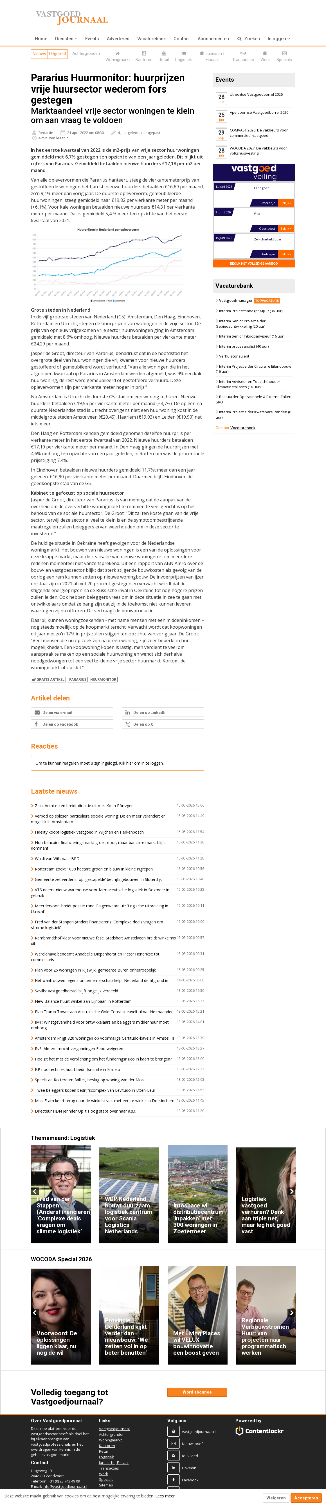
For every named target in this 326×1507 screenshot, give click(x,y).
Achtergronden (112, 1434)
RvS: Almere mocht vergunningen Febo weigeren (79, 1048)
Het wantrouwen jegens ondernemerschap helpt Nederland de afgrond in (101, 980)
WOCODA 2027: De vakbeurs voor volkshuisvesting (258, 151)
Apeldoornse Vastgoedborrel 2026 (259, 112)
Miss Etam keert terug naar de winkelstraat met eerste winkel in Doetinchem (104, 1100)
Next (291, 1191)
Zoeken (248, 38)
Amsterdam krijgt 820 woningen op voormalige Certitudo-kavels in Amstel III (104, 1038)
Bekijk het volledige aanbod (254, 263)
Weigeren (276, 1498)
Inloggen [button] (279, 38)
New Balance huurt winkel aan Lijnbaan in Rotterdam (83, 1001)
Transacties (109, 1468)
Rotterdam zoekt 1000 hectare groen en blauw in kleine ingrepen (94, 869)
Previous (35, 1191)
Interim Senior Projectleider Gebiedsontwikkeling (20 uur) (241, 323)
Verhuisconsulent (234, 356)
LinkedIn (189, 1467)
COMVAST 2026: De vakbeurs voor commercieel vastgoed (259, 133)
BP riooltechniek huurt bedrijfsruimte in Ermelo (77, 1069)
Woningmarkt (110, 1440)
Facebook (190, 1480)
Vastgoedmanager (249, 300)
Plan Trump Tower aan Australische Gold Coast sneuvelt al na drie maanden (104, 1011)
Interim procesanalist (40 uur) (244, 346)
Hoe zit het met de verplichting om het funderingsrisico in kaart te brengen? (104, 1059)
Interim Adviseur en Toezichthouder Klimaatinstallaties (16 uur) (248, 384)
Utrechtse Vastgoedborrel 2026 (256, 94)
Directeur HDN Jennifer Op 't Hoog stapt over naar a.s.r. (85, 1111)
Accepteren (306, 1498)
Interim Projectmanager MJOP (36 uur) (250, 311)
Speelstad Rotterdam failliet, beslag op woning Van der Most (90, 1079)
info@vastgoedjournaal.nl (65, 1486)
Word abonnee (197, 1392)
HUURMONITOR (103, 679)
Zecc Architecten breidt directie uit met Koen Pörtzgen (84, 805)
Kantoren (107, 1445)
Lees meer (165, 1496)
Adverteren (118, 38)
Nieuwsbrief (192, 1443)
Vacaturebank (151, 38)
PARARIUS (77, 679)
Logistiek (106, 1456)
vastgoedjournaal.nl (199, 1431)
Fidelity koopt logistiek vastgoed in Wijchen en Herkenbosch (89, 832)
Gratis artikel (48, 679)
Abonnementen (213, 38)
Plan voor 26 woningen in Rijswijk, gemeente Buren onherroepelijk (95, 970)
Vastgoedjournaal (114, 1428)
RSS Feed (190, 1455)
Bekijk (286, 203)
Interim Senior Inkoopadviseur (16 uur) (251, 336)
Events (92, 38)
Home (41, 38)
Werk (103, 1473)
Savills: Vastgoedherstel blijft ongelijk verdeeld (76, 990)
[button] (66, 39)
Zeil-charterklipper (267, 239)
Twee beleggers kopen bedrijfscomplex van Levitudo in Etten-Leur (95, 1090)
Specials (106, 1479)
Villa (257, 213)
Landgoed (261, 188)
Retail (104, 1451)
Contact (182, 38)
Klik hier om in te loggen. (141, 763)
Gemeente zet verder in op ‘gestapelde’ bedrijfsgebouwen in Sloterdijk (98, 879)
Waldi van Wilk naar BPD (57, 858)
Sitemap (106, 1485)
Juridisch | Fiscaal (114, 1462)
